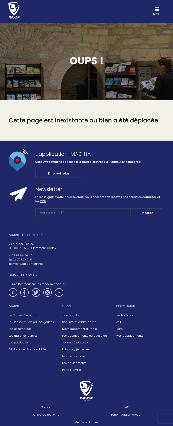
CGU (43, 201)
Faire (119, 329)
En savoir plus (58, 173)
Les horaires (124, 315)
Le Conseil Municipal (23, 315)
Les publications (20, 342)
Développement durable (79, 329)
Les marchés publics (23, 335)
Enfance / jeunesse (75, 349)
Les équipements (74, 363)
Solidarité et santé (75, 342)
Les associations (73, 356)
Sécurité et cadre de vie (79, 322)
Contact (46, 407)
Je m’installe (70, 315)
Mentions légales (86, 422)
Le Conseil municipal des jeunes (31, 322)
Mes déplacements (129, 335)
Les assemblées (20, 329)
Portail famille (71, 370)
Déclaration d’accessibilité (27, 349)
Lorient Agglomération (126, 414)
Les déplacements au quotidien (84, 335)
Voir (118, 322)
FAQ (126, 407)
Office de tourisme (46, 414)
